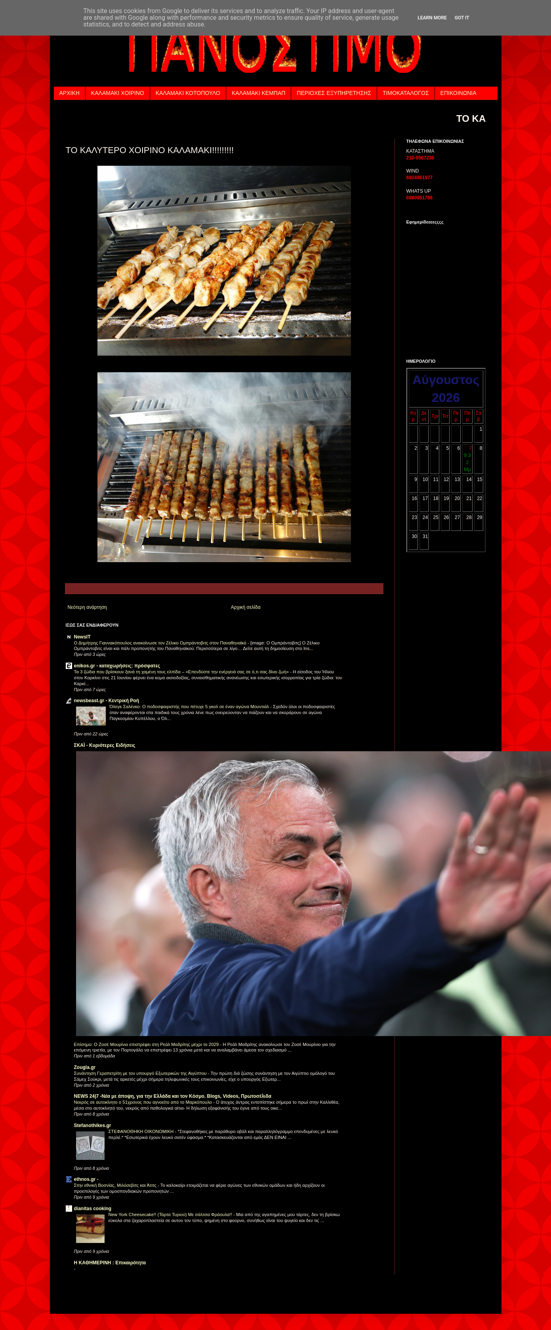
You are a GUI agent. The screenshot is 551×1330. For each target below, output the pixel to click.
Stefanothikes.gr (92, 1125)
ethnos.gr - (86, 1179)
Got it (462, 18)
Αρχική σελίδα (246, 607)
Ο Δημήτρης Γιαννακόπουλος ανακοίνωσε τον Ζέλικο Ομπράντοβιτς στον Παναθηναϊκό (161, 642)
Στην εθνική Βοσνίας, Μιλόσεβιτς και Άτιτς (116, 1185)
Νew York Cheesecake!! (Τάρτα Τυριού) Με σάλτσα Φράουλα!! (171, 1214)
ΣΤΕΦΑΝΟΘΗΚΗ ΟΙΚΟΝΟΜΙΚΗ (142, 1131)
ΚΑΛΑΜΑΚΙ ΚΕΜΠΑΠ (258, 93)
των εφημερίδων (467, 344)
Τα (426, 344)
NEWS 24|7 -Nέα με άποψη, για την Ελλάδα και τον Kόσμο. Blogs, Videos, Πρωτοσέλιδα (172, 1096)
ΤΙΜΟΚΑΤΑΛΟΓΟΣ (406, 93)
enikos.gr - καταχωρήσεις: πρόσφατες (117, 666)
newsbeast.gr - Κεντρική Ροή (106, 700)
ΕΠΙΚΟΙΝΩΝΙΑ (458, 93)
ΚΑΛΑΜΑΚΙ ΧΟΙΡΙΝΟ (117, 93)
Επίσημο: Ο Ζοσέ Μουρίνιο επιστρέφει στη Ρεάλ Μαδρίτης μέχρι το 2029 (147, 1044)
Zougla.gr (85, 1067)
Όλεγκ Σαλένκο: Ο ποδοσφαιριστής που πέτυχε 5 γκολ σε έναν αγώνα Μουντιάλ (190, 706)
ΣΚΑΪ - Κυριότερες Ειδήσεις (104, 745)
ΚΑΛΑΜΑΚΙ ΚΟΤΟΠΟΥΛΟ (188, 93)
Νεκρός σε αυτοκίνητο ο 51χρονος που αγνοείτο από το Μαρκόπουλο (144, 1102)
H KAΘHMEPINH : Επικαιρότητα (110, 1263)
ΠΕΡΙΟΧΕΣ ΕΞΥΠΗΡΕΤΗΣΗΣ (334, 93)
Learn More (432, 18)
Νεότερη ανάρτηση (87, 607)
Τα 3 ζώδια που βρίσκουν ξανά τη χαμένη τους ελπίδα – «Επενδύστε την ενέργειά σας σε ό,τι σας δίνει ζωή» (182, 671)
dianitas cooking (93, 1208)
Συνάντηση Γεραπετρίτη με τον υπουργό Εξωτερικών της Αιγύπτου (141, 1073)
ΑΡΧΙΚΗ (69, 93)
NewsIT (82, 637)
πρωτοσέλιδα (440, 344)
